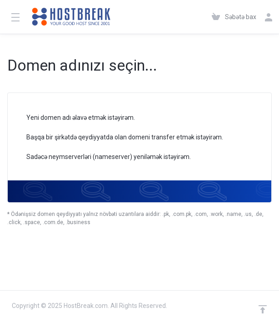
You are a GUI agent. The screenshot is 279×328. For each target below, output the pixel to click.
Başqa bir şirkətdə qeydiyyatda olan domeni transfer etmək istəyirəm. (119, 137)
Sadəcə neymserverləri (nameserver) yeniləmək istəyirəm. (103, 157)
